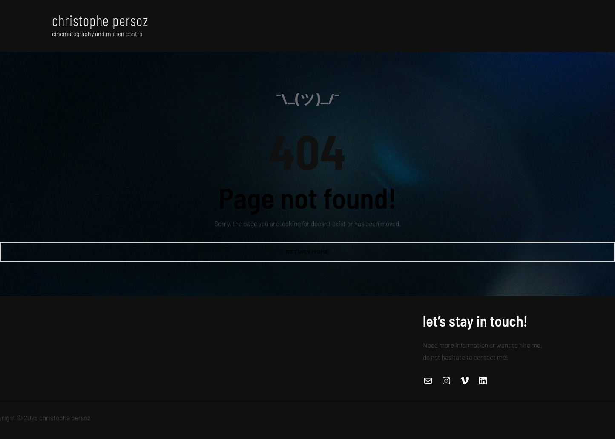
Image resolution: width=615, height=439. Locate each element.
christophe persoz (100, 20)
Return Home (307, 251)
